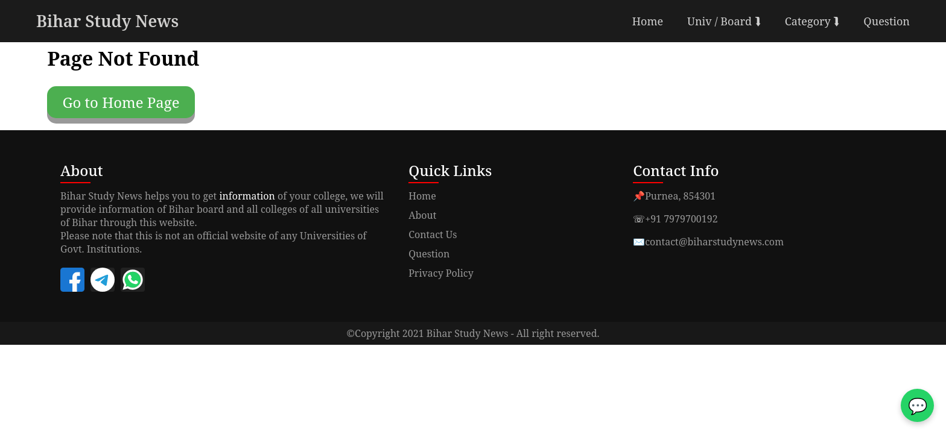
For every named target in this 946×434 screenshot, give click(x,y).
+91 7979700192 (681, 218)
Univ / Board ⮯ (724, 21)
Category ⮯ (812, 21)
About (422, 215)
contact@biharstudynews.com (714, 241)
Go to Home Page (120, 102)
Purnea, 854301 (680, 196)
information (247, 196)
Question (886, 21)
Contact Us (432, 234)
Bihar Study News (107, 21)
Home (647, 21)
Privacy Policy (441, 273)
